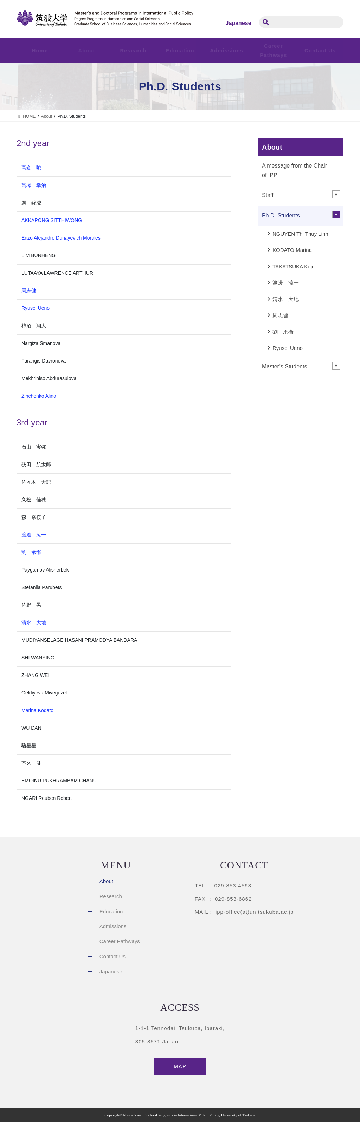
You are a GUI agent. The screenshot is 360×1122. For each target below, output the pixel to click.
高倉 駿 (31, 167)
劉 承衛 (31, 552)
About (272, 147)
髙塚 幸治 (33, 185)
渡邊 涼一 (33, 534)
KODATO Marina (292, 250)
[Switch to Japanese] (238, 23)
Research (110, 896)
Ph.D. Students (281, 215)
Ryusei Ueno (35, 308)
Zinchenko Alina (38, 396)
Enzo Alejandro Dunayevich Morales (61, 238)
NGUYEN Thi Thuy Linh (300, 234)
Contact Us (320, 50)
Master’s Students (284, 367)
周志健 (28, 290)
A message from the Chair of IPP (294, 170)
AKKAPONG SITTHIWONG (51, 220)
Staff (268, 195)
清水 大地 (33, 622)
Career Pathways (119, 941)
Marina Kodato (37, 710)
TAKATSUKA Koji (292, 266)
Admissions (113, 926)
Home (40, 50)
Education (111, 911)
